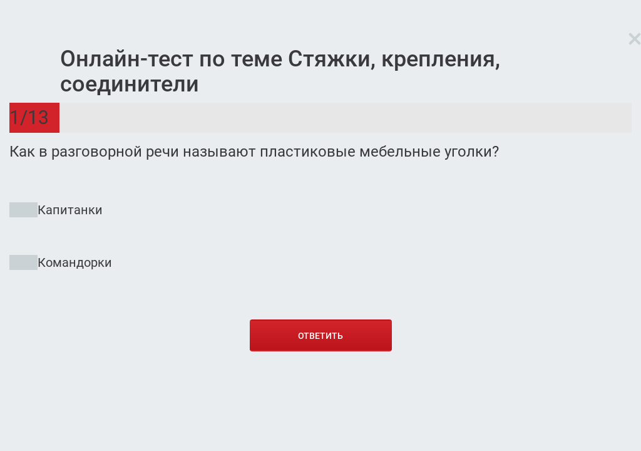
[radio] (320, 241)
